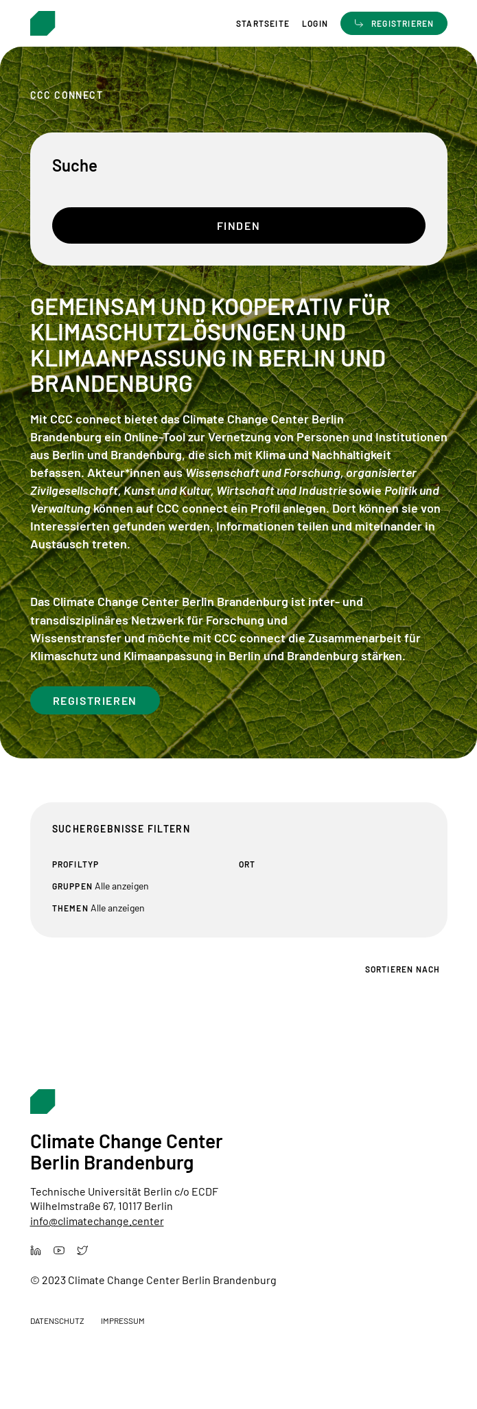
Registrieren (95, 700)
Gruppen (72, 886)
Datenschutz (57, 1320)
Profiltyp (76, 864)
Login (315, 23)
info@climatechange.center (97, 1220)
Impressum (123, 1320)
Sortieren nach (403, 969)
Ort (247, 864)
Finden (239, 225)
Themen (70, 908)
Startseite (263, 23)
